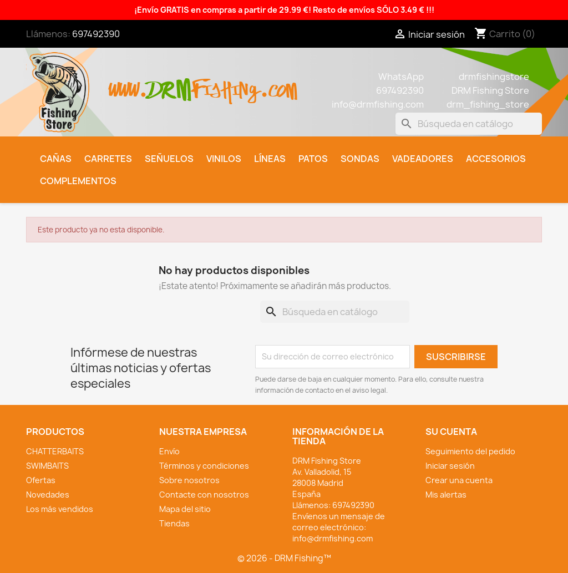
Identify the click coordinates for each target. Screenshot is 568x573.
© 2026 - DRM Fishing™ (284, 558)
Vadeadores (422, 159)
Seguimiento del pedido (470, 451)
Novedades (47, 494)
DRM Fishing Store (490, 90)
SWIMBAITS (47, 465)
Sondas (360, 159)
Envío (169, 451)
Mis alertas (445, 494)
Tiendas (174, 523)
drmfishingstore (494, 76)
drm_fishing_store (488, 104)
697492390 (96, 34)
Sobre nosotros (189, 480)
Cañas (56, 159)
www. (128, 84)
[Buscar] (468, 124)
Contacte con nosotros (204, 494)
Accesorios (496, 159)
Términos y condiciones (204, 465)
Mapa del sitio (185, 509)
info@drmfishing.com (378, 104)
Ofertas (40, 480)
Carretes (108, 159)
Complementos (78, 181)
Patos (313, 159)
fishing (225, 84)
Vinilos (223, 159)
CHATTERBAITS (55, 451)
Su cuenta (451, 431)
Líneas (270, 159)
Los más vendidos (59, 509)
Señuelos (169, 159)
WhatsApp (401, 76)
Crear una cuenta (459, 480)
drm (169, 80)
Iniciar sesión (450, 465)
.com (278, 84)
